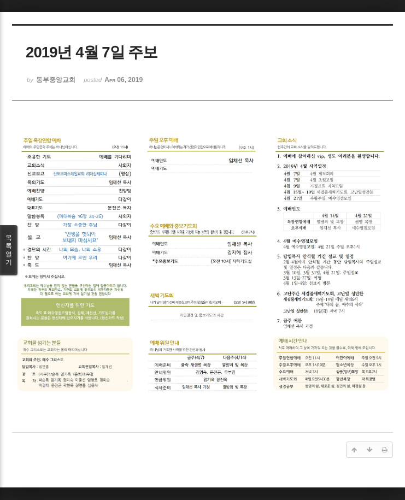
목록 (8, 250)
